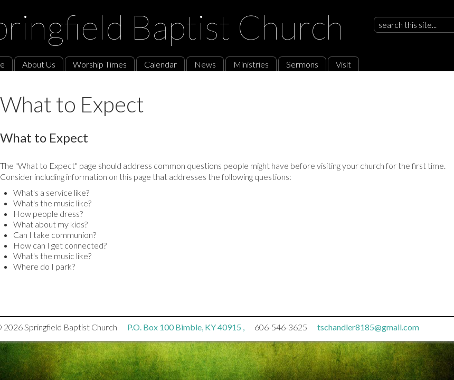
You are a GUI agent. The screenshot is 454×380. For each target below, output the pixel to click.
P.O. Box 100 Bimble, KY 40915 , (186, 327)
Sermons (302, 64)
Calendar (160, 64)
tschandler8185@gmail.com (368, 327)
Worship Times (100, 64)
